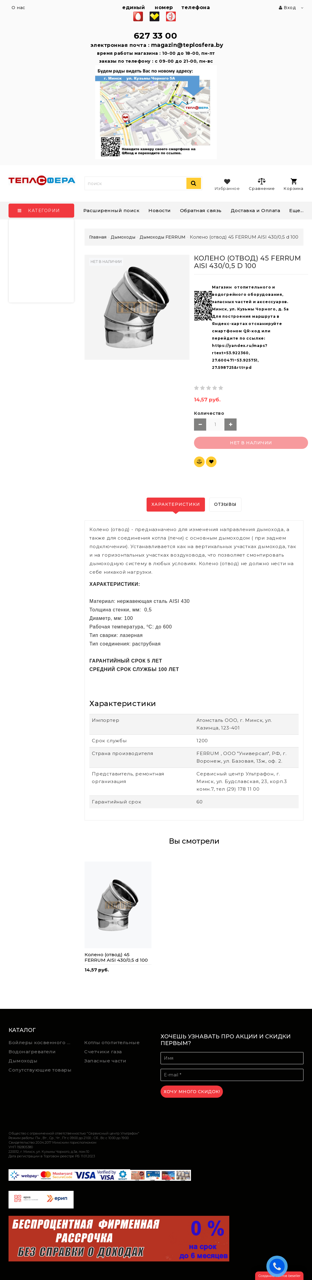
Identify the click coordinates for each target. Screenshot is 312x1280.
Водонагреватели (32, 1051)
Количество (209, 413)
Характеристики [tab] (175, 504)
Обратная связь (201, 210)
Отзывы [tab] (225, 504)
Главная (97, 237)
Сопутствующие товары (40, 1070)
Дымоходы (23, 1061)
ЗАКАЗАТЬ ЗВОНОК (278, 1266)
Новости (159, 210)
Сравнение (262, 184)
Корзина (293, 184)
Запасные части (105, 1061)
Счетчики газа (103, 1051)
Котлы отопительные (112, 1042)
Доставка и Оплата (255, 210)
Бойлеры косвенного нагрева (42, 1042)
